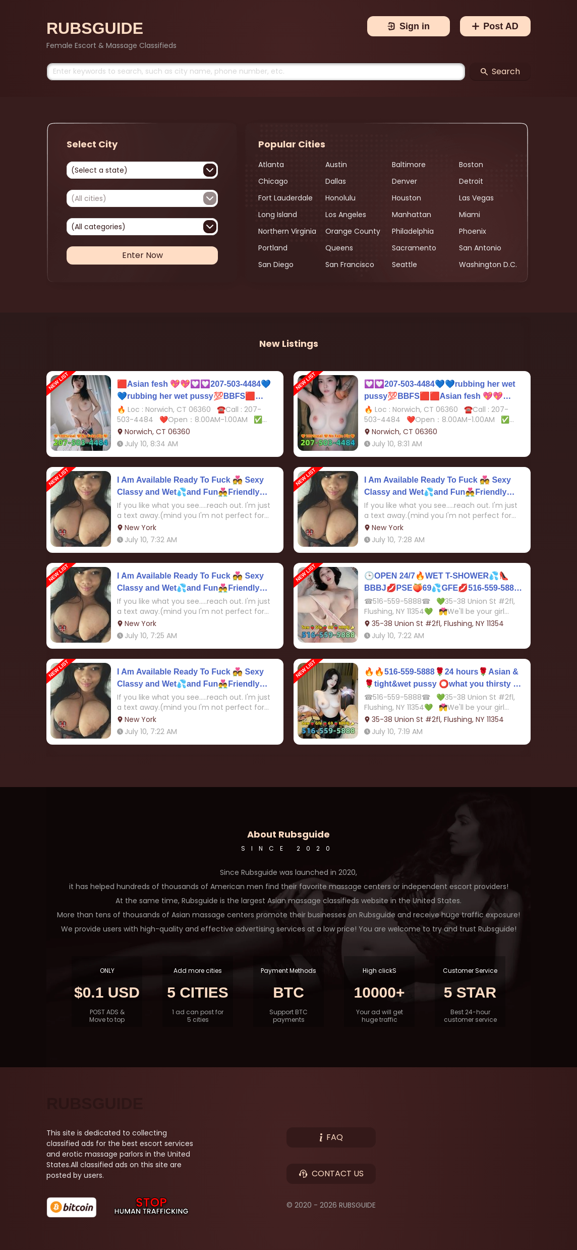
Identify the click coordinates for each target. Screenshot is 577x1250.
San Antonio (480, 248)
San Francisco (349, 264)
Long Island (277, 215)
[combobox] (142, 170)
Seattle (404, 264)
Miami (469, 215)
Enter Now (142, 255)
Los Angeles (345, 215)
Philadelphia (413, 231)
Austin (336, 165)
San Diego (276, 264)
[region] (392, 215)
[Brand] (111, 28)
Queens (339, 248)
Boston (471, 165)
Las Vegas (476, 198)
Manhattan (411, 215)
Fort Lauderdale (285, 198)
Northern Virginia (287, 231)
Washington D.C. (488, 264)
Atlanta (271, 165)
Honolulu (340, 198)
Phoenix (472, 231)
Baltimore (409, 165)
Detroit (471, 181)
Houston (406, 198)
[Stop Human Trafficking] (151, 1207)
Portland (272, 248)
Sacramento (414, 248)
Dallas (335, 181)
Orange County (352, 231)
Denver (404, 181)
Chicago (273, 181)
